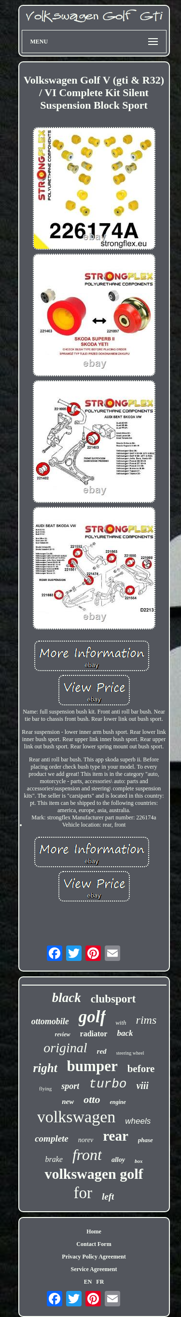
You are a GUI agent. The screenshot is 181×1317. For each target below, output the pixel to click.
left (108, 1196)
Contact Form (93, 1244)
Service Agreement (93, 1269)
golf (92, 1016)
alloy (118, 1159)
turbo (107, 1084)
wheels (138, 1121)
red (102, 1051)
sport (70, 1086)
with (120, 1022)
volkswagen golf (93, 1174)
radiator (94, 1034)
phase (145, 1140)
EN (88, 1281)
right (45, 1067)
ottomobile (50, 1021)
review (62, 1034)
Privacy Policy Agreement (93, 1256)
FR (100, 1281)
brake (54, 1159)
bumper (92, 1066)
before (141, 1068)
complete (52, 1138)
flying (45, 1088)
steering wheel (130, 1053)
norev (85, 1140)
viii (142, 1085)
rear (115, 1136)
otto (92, 1099)
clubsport (113, 999)
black (66, 997)
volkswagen (76, 1117)
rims (146, 1020)
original (65, 1047)
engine (117, 1102)
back (125, 1033)
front (87, 1154)
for (83, 1193)
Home (93, 1231)
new (68, 1101)
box (139, 1161)
